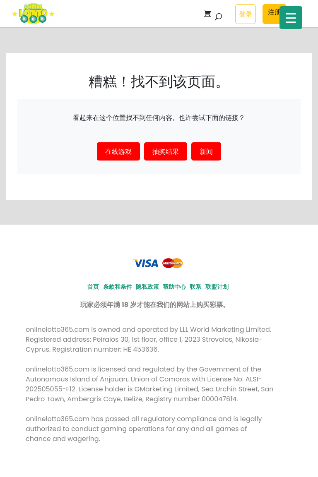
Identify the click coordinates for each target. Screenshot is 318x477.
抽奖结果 (165, 151)
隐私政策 (147, 287)
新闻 (206, 151)
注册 (274, 12)
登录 (245, 14)
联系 (195, 287)
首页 (93, 287)
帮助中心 (174, 287)
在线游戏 (118, 151)
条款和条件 (117, 287)
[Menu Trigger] (290, 17)
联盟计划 (217, 287)
